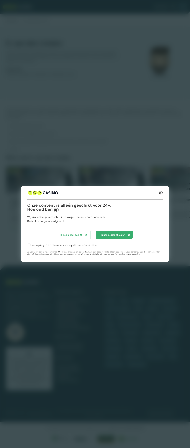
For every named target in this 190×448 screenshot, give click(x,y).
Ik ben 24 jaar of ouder (113, 235)
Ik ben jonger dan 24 (71, 235)
